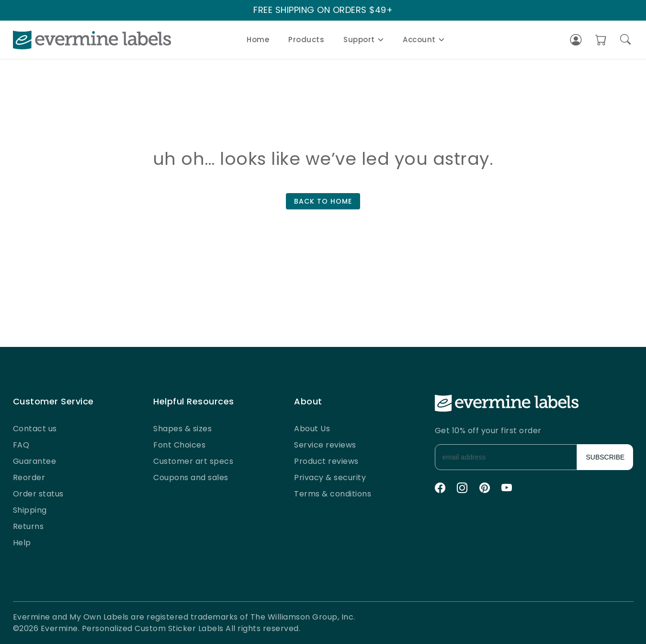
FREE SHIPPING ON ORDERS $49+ (323, 10)
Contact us (35, 428)
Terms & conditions (332, 493)
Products (306, 39)
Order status (38, 493)
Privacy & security (330, 477)
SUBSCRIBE (605, 457)
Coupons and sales (190, 477)
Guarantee (35, 461)
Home (258, 39)
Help (22, 542)
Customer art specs (193, 461)
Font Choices (179, 444)
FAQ (21, 444)
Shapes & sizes (182, 428)
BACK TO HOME (323, 201)
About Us (312, 428)
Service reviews (325, 444)
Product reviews (326, 461)
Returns (28, 526)
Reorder (29, 477)
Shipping (30, 510)
